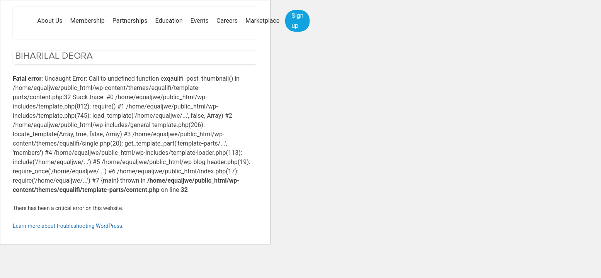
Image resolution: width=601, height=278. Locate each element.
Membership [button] (87, 20)
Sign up (297, 20)
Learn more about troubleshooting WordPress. (68, 226)
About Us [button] (49, 20)
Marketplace (262, 20)
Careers (227, 20)
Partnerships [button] (130, 20)
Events (200, 20)
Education (169, 20)
